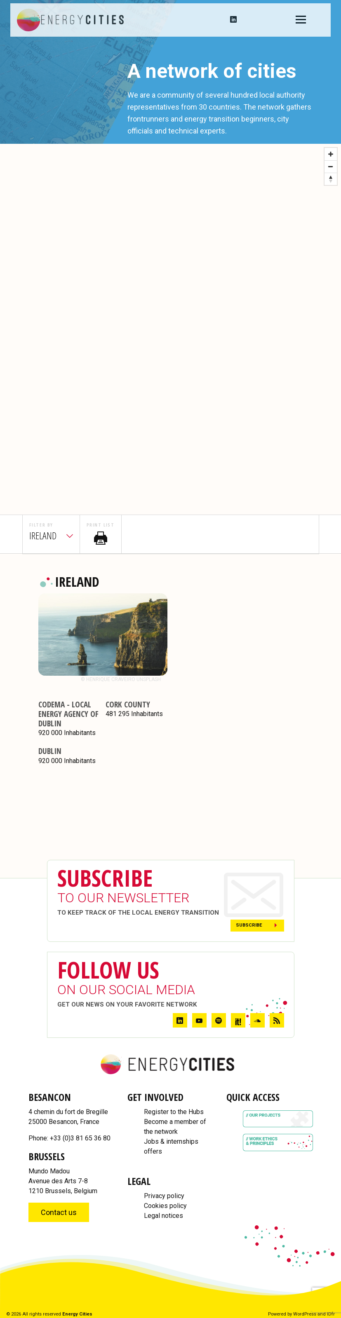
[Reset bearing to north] (331, 179)
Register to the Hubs (174, 1112)
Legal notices (163, 1216)
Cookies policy (165, 1206)
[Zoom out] (331, 166)
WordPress (304, 1314)
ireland (42, 535)
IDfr (331, 1314)
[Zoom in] (331, 154)
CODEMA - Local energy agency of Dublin (68, 714)
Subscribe (249, 925)
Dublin (49, 750)
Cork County (128, 704)
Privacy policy (164, 1196)
